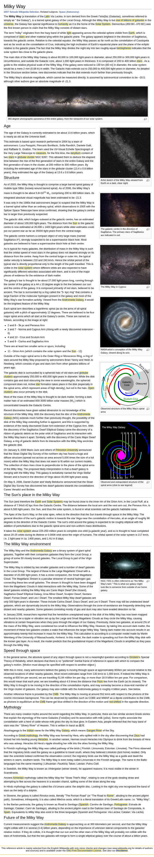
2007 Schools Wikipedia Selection (21, 11)
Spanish (83, 804)
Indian (30, 730)
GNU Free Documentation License (83, 850)
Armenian (18, 777)
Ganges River (94, 730)
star (38, 384)
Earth (132, 33)
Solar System (102, 24)
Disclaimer (122, 850)
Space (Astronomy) (69, 11)
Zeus (137, 735)
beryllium (76, 153)
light (69, 33)
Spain (7, 812)
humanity (63, 24)
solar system (25, 268)
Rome (110, 795)
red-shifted (115, 701)
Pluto (100, 681)
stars (22, 36)
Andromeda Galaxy (73, 299)
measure (41, 153)
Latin (47, 16)
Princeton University (67, 450)
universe (8, 24)
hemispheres (124, 48)
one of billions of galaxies (130, 20)
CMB (55, 694)
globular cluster (26, 157)
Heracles (43, 739)
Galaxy (66, 730)
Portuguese (120, 804)
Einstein (133, 657)
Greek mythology (28, 735)
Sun (75, 223)
